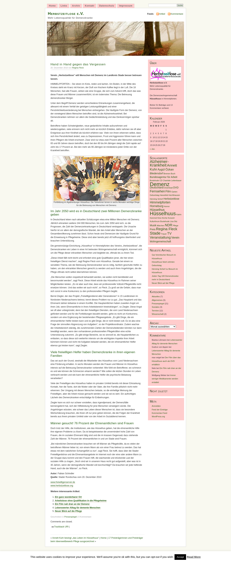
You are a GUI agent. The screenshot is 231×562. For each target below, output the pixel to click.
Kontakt (89, 6)
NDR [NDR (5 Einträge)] (168, 225)
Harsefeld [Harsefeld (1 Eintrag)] (164, 195)
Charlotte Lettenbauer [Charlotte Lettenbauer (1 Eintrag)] (172, 180)
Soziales (155, 307)
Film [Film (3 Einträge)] (168, 191)
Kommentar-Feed (159, 413)
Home (52, 6)
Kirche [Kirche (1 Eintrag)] (164, 218)
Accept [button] (180, 557)
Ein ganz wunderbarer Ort (68, 497)
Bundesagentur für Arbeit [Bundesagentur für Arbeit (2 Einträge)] (163, 177)
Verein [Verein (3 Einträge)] (175, 237)
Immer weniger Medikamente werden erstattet (165, 378)
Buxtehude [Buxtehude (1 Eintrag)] (154, 180)
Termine (155, 311)
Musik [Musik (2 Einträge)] (153, 225)
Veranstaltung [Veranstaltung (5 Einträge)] (160, 237)
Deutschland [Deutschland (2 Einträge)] (157, 187)
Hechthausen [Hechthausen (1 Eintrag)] (174, 195)
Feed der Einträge (160, 410)
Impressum (125, 6)
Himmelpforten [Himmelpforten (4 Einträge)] (160, 202)
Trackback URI (61, 526)
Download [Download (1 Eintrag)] (168, 188)
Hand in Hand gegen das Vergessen (78, 64)
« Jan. (152, 149)
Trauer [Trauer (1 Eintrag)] (164, 234)
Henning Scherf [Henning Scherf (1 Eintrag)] (156, 199)
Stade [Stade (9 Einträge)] (155, 233)
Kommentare (177, 14)
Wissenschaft (158, 314)
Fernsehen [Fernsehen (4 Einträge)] (157, 191)
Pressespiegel (70, 517)
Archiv (76, 6)
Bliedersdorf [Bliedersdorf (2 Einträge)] (156, 173)
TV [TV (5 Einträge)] (169, 233)
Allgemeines (157, 300)
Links (64, 6)
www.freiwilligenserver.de (63, 482)
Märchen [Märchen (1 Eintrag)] (160, 225)
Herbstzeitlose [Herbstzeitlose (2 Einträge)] (171, 198)
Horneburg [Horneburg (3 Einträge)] (156, 206)
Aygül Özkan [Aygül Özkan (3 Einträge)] (166, 169)
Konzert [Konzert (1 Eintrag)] (171, 218)
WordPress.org (158, 416)
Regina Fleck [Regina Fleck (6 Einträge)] (166, 229)
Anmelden (156, 406)
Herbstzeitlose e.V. (66, 13)
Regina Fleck (78, 68)
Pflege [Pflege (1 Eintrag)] (175, 225)
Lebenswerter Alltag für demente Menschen (77, 507)
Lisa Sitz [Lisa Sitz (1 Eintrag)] (173, 221)
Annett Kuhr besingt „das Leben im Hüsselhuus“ (75, 538)
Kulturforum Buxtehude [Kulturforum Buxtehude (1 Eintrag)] (159, 221)
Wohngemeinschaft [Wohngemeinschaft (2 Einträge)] (160, 241)
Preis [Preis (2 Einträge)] (152, 229)
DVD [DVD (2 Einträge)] (175, 187)
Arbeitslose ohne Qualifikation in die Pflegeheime (80, 500)
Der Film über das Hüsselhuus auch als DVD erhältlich (166, 361)
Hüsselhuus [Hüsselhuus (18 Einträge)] (163, 213)
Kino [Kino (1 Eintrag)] (159, 218)
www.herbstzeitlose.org (62, 485)
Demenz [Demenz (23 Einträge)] (159, 184)
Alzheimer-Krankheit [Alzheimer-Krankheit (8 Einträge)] (159, 163)
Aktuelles (156, 296)
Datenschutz (106, 6)
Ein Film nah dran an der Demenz (72, 504)
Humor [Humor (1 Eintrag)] (167, 206)
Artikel (162, 14)
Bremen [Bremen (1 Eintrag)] (167, 173)
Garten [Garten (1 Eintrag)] (174, 192)
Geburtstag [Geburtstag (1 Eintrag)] (154, 195)
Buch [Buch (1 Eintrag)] (173, 173)
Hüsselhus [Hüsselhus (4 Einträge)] (157, 210)
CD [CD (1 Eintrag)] (161, 180)
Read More (194, 556)
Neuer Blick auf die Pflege (68, 511)
